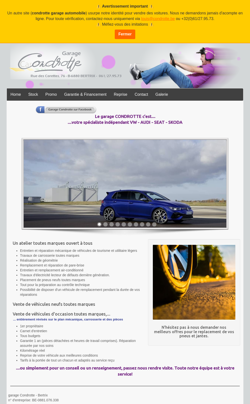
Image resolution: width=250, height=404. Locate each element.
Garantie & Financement (85, 94)
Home (15, 94)
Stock (33, 94)
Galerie (162, 94)
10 (154, 224)
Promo (51, 94)
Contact (141, 94)
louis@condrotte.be (158, 19)
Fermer (125, 34)
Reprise (120, 94)
